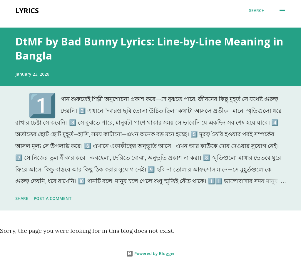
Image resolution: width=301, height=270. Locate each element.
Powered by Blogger (150, 253)
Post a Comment (53, 198)
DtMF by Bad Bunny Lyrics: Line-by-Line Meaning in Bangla (149, 48)
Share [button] (21, 198)
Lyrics (27, 10)
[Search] (257, 10)
